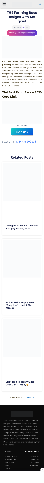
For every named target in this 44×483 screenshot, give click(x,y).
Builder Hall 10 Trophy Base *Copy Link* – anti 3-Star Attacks (20, 305)
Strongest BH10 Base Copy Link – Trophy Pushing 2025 (22, 227)
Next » (30, 397)
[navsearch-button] (40, 4)
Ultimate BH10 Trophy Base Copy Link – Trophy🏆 (20, 383)
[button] (4, 4)
